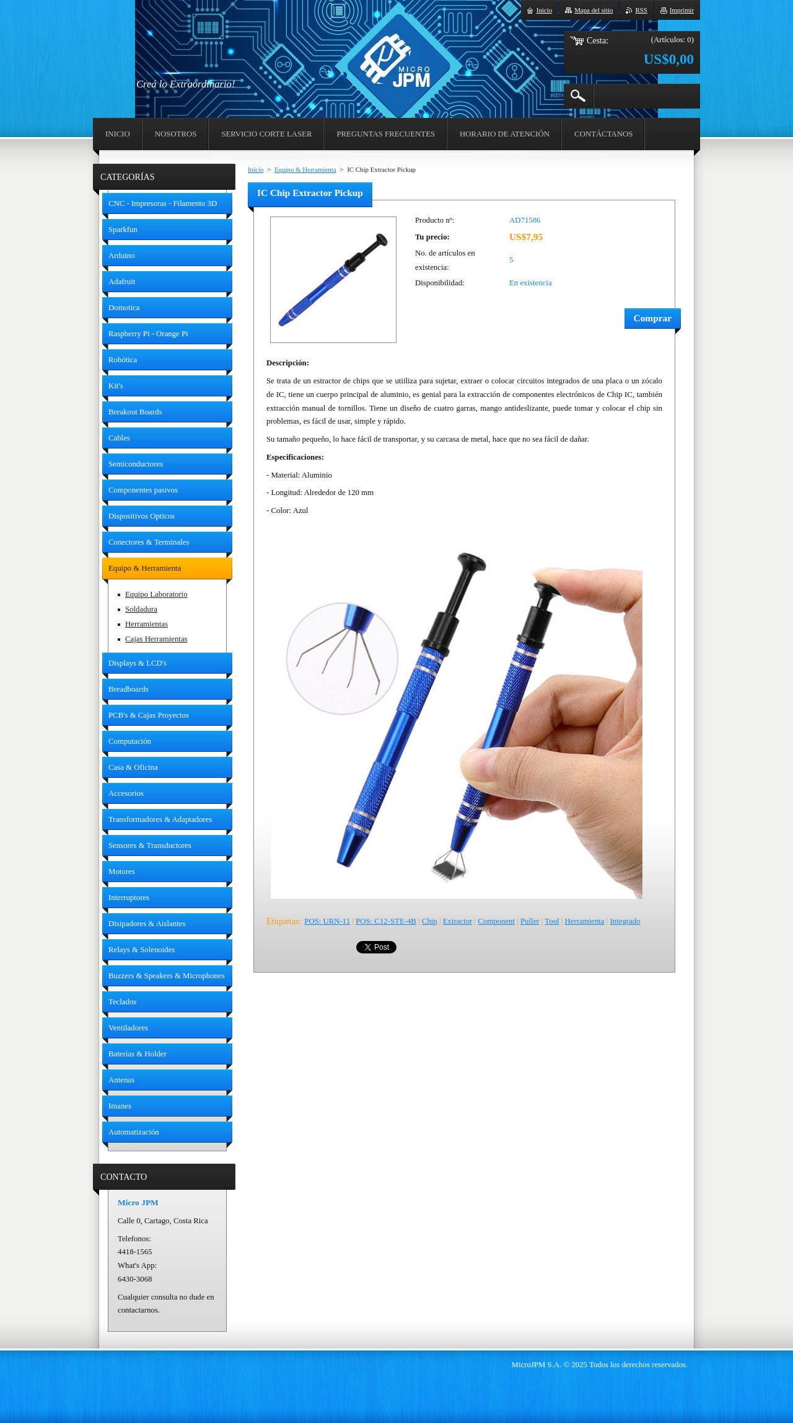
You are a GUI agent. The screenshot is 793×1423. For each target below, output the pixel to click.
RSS (641, 10)
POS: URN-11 (327, 921)
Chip (429, 921)
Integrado (625, 921)
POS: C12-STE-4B (386, 921)
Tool (552, 921)
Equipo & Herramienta (305, 169)
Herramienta (585, 921)
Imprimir (682, 10)
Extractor (458, 921)
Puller (530, 921)
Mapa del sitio (593, 10)
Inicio (255, 169)
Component (496, 921)
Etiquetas (282, 921)
